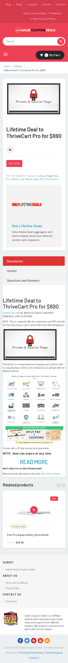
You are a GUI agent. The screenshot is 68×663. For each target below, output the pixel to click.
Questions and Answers (23, 280)
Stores (47, 4)
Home (7, 66)
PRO (42, 179)
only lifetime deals (29, 179)
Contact (60, 4)
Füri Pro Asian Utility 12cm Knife (28, 534)
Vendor (12, 271)
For (8, 179)
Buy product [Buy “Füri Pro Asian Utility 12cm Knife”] (35, 509)
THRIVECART (9, 312)
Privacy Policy (12, 588)
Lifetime (15, 179)
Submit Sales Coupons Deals (20, 569)
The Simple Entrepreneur (31, 652)
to (58, 179)
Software (17, 66)
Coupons (33, 4)
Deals (19, 4)
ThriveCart (50, 179)
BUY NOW (14, 163)
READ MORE (34, 462)
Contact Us (11, 601)
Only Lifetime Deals (27, 226)
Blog (8, 4)
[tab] (34, 261)
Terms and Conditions (16, 582)
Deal (55, 175)
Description (15, 261)
